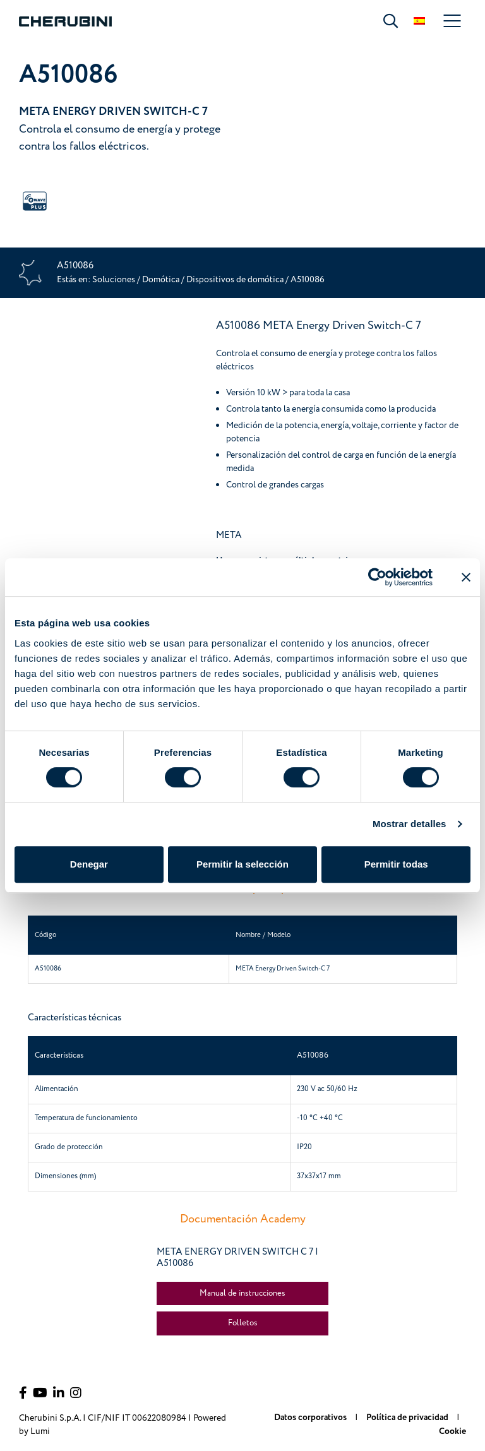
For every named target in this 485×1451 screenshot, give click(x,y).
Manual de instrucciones (242, 1293)
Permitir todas (396, 864)
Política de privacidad (408, 1417)
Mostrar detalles (409, 823)
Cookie (452, 1431)
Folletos (243, 1323)
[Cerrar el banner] (466, 577)
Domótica (160, 279)
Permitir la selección (242, 864)
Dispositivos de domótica (235, 279)
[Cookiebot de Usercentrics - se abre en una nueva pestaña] (377, 577)
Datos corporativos (311, 1417)
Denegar (89, 864)
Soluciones (114, 279)
